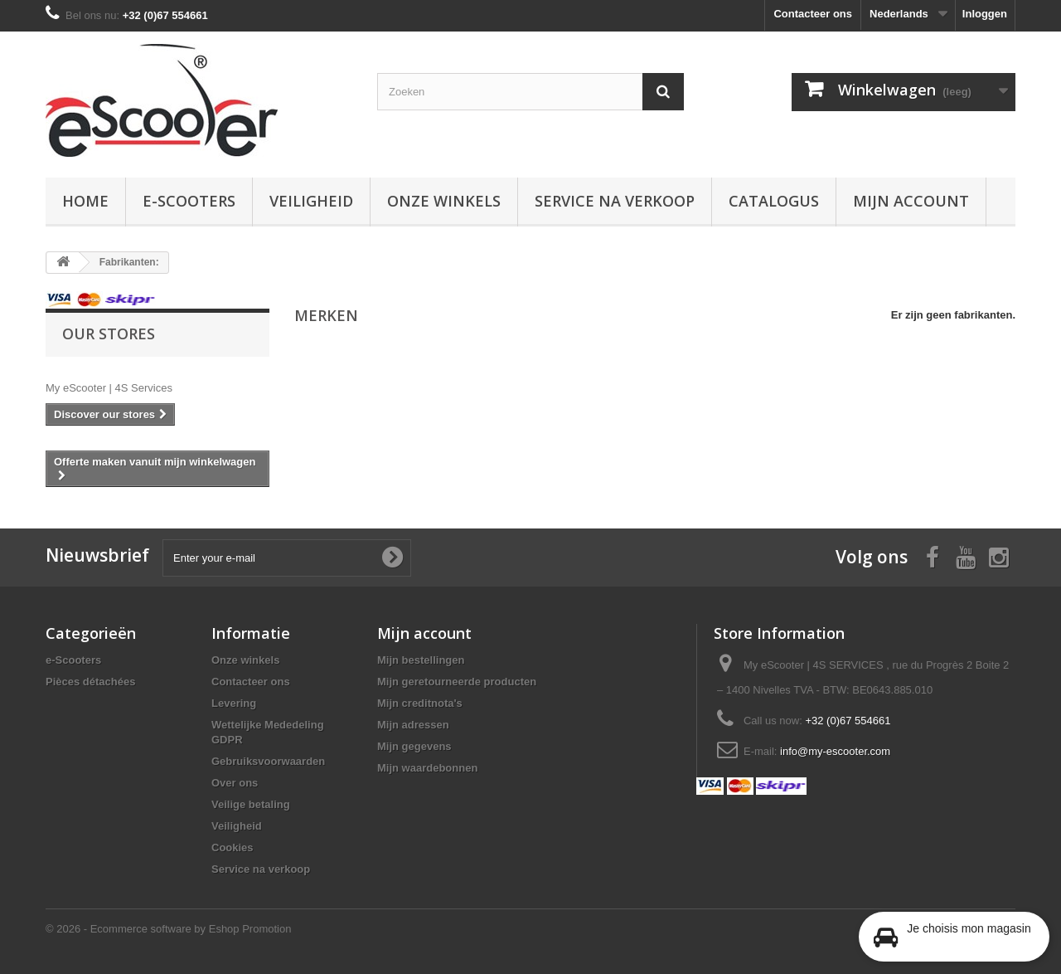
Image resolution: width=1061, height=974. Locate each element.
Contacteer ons (812, 13)
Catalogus (774, 201)
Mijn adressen (413, 724)
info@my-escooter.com (835, 751)
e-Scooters (189, 201)
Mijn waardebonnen (427, 768)
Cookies (232, 847)
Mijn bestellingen (420, 660)
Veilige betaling (250, 804)
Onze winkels (444, 201)
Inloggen (984, 13)
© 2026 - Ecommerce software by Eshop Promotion (168, 929)
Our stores (108, 333)
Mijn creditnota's (420, 703)
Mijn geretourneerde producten (456, 681)
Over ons (234, 783)
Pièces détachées (90, 681)
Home (85, 201)
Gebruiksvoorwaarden (268, 761)
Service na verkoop (615, 201)
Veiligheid (311, 201)
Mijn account (911, 201)
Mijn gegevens (414, 746)
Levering (233, 703)
